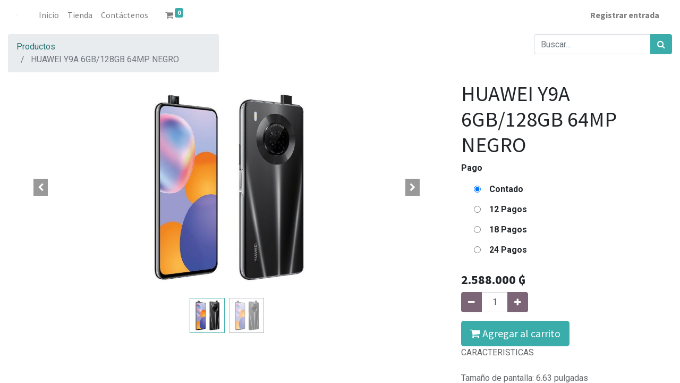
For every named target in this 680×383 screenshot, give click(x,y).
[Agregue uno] (517, 302)
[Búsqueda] (661, 44)
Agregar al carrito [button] (515, 333)
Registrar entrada (624, 15)
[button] (40, 187)
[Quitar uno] (471, 302)
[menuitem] (49, 15)
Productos (35, 46)
